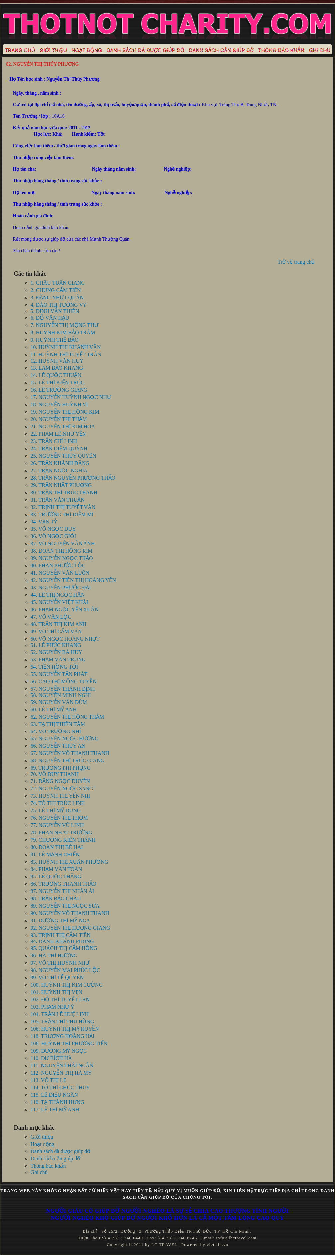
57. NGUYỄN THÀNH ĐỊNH (63, 689)
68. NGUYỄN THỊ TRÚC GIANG (68, 760)
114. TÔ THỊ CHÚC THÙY (60, 1087)
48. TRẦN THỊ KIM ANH (59, 624)
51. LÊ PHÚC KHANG (56, 645)
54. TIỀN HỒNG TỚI (54, 667)
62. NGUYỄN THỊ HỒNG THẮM (67, 717)
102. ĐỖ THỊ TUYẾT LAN (60, 999)
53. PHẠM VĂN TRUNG (58, 659)
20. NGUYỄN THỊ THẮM (59, 419)
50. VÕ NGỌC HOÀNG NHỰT (65, 639)
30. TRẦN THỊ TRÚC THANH (64, 492)
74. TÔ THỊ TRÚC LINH (58, 803)
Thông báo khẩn (48, 1166)
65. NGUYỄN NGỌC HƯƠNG (65, 738)
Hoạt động (42, 1144)
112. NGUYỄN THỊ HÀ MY (61, 1073)
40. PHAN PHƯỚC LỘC (58, 565)
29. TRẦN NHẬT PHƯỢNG (61, 485)
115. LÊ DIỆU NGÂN (54, 1095)
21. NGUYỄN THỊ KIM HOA (63, 426)
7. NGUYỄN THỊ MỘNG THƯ (64, 325)
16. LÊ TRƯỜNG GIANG (59, 390)
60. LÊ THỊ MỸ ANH (54, 709)
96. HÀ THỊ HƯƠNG (54, 955)
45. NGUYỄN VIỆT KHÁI (59, 602)
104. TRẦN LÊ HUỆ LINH (60, 1014)
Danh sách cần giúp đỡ (56, 1158)
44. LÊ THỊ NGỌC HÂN (58, 595)
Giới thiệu (42, 1137)
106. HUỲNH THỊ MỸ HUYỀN (65, 1029)
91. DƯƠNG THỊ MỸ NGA (60, 920)
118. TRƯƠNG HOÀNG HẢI (62, 1036)
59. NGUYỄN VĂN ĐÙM (59, 702)
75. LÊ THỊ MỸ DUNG (56, 810)
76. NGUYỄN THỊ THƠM (59, 818)
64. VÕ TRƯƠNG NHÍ (56, 731)
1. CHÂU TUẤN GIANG (58, 283)
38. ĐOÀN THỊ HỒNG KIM (62, 551)
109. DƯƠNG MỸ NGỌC (59, 1051)
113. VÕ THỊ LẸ (48, 1080)
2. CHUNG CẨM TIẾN (56, 290)
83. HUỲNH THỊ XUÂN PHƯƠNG (70, 862)
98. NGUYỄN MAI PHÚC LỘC (65, 970)
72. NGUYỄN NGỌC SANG (62, 788)
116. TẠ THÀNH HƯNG (57, 1102)
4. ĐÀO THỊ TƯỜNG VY (59, 305)
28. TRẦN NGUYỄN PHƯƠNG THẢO (73, 478)
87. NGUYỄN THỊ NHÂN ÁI (62, 891)
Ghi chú (39, 1172)
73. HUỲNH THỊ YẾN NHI (60, 796)
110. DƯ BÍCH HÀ (51, 1058)
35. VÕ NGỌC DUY (53, 529)
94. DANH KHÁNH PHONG (62, 941)
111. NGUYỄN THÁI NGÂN (62, 1065)
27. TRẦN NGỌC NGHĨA (59, 470)
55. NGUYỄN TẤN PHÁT (59, 674)
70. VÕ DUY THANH (55, 774)
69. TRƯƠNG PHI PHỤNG (61, 768)
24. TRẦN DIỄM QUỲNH (59, 448)
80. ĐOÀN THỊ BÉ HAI (57, 847)
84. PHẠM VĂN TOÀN (56, 869)
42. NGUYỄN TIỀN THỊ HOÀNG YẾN (73, 580)
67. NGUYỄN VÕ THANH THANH (70, 753)
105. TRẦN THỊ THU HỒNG (62, 1021)
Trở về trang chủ (296, 262)
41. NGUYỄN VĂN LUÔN (60, 573)
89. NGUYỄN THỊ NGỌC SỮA (65, 906)
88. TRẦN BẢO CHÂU (56, 898)
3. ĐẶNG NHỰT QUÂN (57, 297)
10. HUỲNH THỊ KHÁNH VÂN (66, 347)
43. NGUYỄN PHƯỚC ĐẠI (61, 587)
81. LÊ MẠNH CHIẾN (55, 854)
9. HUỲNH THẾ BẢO (55, 340)
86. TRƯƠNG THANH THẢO (64, 884)
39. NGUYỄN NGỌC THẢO (62, 558)
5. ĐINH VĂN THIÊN (55, 311)
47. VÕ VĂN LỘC (51, 617)
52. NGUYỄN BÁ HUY (57, 652)
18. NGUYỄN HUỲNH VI (59, 404)
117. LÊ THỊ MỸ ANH (55, 1109)
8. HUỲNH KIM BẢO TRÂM (63, 332)
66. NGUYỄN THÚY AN (58, 746)
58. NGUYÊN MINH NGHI (61, 695)
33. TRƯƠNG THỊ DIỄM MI (62, 514)
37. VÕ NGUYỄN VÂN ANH (63, 543)
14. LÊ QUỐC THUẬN (56, 375)
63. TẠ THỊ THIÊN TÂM (58, 724)
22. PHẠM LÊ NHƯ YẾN (58, 434)
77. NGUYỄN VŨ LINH (57, 825)
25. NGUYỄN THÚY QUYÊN (63, 456)
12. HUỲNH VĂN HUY (57, 361)
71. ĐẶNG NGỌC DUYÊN (60, 781)
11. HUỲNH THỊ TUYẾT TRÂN (66, 354)
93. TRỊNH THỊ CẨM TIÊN (61, 935)
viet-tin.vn (217, 1244)
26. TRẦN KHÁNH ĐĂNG (60, 463)
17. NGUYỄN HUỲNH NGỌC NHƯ (71, 397)
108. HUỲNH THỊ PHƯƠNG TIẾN (69, 1043)
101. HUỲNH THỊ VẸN (57, 992)
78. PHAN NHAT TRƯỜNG (61, 832)
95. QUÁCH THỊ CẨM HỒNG (64, 948)
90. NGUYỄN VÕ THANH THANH (70, 913)
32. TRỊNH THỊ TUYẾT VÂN (63, 507)
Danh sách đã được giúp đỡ (61, 1151)
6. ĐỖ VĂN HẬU (50, 318)
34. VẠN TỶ (44, 521)
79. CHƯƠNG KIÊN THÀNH (63, 840)
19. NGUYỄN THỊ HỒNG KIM (65, 412)
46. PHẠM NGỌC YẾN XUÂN (65, 609)
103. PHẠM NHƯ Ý (52, 1007)
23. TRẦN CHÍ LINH (54, 441)
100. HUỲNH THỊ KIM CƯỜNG (67, 985)
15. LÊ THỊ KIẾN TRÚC (57, 382)
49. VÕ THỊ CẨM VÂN (56, 631)
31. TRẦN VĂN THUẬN (57, 500)
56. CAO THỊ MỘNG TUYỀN (64, 681)
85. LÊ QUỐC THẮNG (56, 876)
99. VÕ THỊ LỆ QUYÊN (57, 977)
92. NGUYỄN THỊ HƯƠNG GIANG (70, 928)
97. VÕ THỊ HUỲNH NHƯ (60, 963)
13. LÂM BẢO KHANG (57, 368)
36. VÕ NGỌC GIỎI (53, 536)
